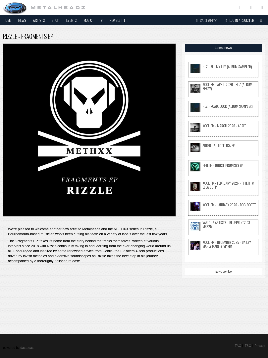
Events (71, 20)
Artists (39, 20)
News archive (223, 271)
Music (87, 20)
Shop (55, 20)
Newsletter (118, 20)
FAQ (238, 345)
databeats (27, 347)
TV (101, 20)
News (22, 20)
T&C (248, 345)
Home (7, 20)
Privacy (260, 345)
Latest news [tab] (223, 47)
